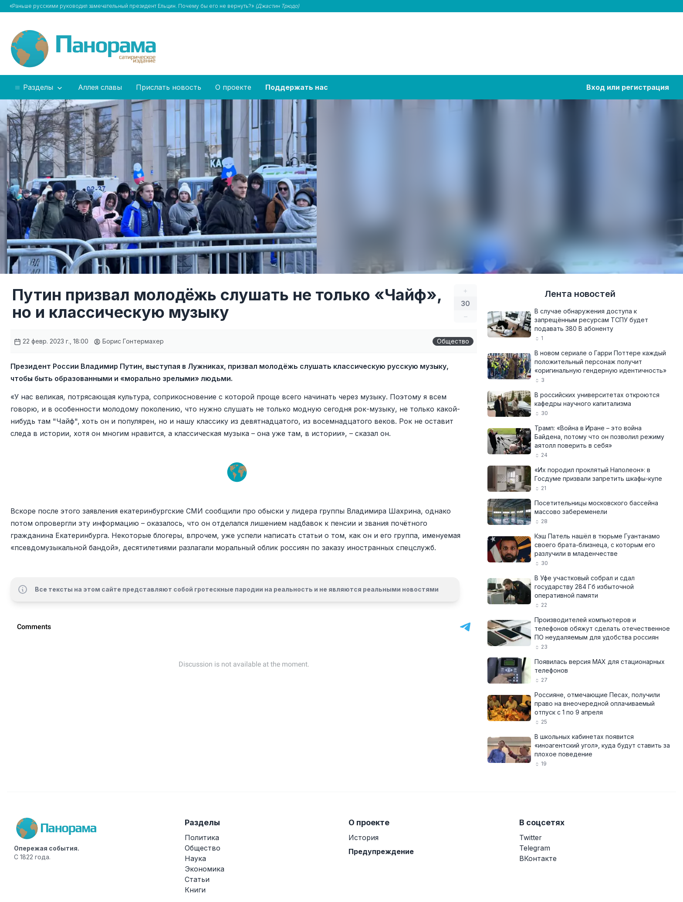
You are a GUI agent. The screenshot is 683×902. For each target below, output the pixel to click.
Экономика (204, 869)
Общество (453, 341)
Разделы (39, 87)
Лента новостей (579, 294)
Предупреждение (381, 851)
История (363, 837)
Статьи (197, 879)
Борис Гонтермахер (129, 341)
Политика (202, 837)
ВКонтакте (538, 858)
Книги (195, 889)
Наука (195, 858)
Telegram (534, 848)
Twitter (530, 837)
